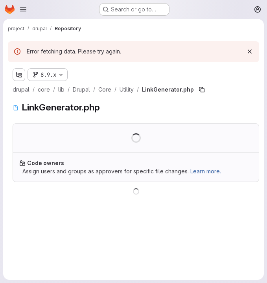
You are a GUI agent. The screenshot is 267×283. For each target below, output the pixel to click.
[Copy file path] (201, 89)
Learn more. (205, 171)
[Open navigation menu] (23, 9)
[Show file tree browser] (19, 74)
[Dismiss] (249, 51)
